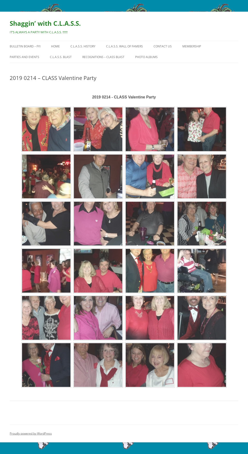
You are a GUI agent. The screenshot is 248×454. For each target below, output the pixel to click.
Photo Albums (146, 57)
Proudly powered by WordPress (31, 433)
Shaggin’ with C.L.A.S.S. (45, 23)
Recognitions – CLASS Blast (103, 57)
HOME (55, 46)
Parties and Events (24, 57)
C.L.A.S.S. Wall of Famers (124, 46)
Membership (191, 46)
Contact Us (163, 46)
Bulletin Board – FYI (25, 46)
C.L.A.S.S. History (82, 46)
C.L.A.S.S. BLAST (61, 57)
